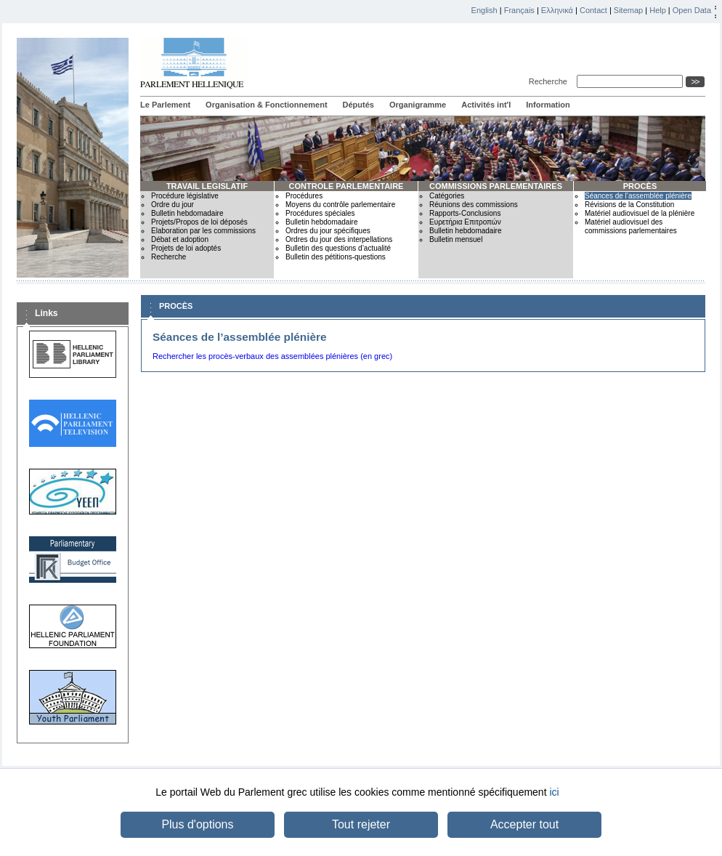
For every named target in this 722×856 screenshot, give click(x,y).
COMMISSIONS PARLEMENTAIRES (495, 186)
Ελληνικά (557, 10)
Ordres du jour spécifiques (327, 231)
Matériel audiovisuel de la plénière (639, 213)
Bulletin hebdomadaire (187, 213)
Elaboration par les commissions (203, 231)
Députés (358, 104)
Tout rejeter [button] (361, 824)
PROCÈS (640, 186)
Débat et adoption (179, 239)
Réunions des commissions (473, 205)
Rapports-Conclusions (464, 213)
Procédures (304, 196)
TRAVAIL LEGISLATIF (207, 186)
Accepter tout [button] (524, 824)
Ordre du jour (172, 205)
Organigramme (417, 104)
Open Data (692, 10)
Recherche (550, 81)
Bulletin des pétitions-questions (335, 257)
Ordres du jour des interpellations (338, 239)
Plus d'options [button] (197, 824)
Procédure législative (185, 196)
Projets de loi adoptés (186, 248)
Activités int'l (486, 104)
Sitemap (628, 10)
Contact (593, 10)
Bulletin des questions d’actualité (338, 248)
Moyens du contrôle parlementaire (340, 205)
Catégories (446, 196)
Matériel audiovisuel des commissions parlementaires (631, 226)
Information (548, 104)
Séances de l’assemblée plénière (638, 196)
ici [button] (554, 792)
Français (519, 10)
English (484, 10)
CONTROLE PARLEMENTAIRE (346, 186)
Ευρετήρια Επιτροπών (465, 222)
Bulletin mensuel (455, 239)
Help (657, 10)
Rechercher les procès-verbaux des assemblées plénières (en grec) (272, 356)
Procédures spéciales (320, 213)
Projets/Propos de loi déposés (199, 222)
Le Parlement (165, 104)
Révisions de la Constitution (629, 205)
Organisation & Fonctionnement (266, 104)
